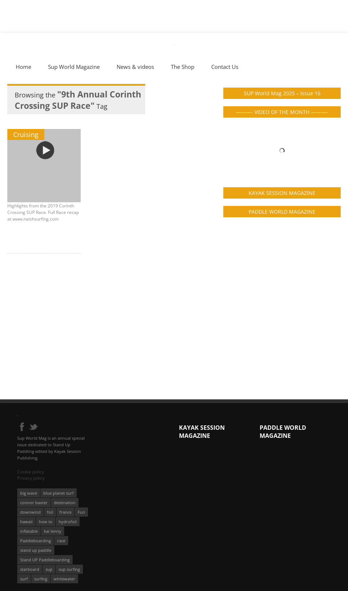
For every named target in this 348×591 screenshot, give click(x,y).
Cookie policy (30, 472)
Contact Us (224, 66)
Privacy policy (31, 478)
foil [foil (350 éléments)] (50, 512)
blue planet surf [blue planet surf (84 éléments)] (58, 493)
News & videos (135, 66)
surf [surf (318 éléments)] (24, 578)
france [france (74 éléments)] (65, 512)
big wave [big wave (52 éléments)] (28, 493)
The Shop (182, 66)
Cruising (26, 134)
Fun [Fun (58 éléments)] (81, 512)
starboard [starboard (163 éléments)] (29, 569)
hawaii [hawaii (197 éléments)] (26, 521)
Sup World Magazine (74, 66)
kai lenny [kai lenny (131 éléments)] (52, 531)
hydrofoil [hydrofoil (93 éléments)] (68, 521)
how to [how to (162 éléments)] (45, 521)
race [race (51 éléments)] (61, 540)
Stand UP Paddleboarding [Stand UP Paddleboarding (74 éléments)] (45, 559)
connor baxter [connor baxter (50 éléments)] (34, 502)
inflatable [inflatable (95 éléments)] (29, 531)
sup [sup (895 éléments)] (48, 569)
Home (23, 66)
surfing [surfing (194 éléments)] (40, 578)
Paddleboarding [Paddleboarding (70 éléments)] (35, 540)
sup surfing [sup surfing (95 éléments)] (69, 569)
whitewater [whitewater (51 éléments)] (64, 578)
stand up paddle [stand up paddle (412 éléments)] (35, 550)
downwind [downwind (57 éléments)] (30, 512)
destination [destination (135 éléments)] (65, 502)
